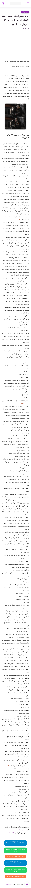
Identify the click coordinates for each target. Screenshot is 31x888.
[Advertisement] (15, 42)
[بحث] (3, 4)
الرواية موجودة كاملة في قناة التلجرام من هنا (15, 843)
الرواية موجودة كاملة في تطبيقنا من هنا (15, 857)
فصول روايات (25, 12)
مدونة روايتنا (9, 884)
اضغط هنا (22, 830)
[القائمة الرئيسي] (28, 4)
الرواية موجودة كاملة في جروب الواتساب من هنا (15, 850)
